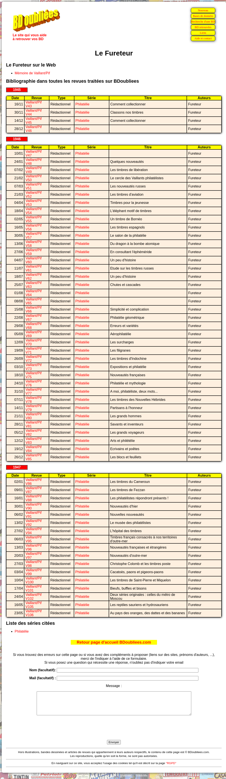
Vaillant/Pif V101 (33, 588)
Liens (203, 32)
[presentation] (114, 732)
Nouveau (203, 10)
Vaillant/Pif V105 (33, 605)
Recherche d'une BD (203, 21)
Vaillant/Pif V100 (33, 580)
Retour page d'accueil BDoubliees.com (114, 642)
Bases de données (203, 15)
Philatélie (82, 104)
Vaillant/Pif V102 (33, 596)
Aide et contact (203, 38)
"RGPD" (171, 767)
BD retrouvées (203, 27)
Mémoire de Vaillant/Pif (32, 73)
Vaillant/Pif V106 (33, 613)
